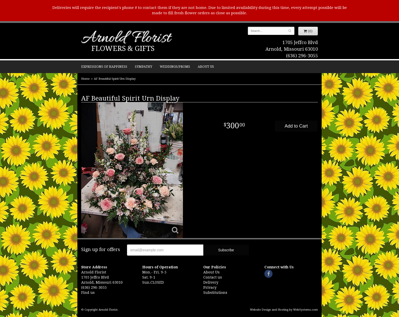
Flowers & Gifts (122, 48)
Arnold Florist (126, 38)
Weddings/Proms (175, 66)
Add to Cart (296, 126)
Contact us (212, 277)
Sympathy (143, 66)
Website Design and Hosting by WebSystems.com (284, 309)
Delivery (210, 282)
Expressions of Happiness (104, 66)
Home (85, 78)
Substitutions (215, 293)
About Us (206, 66)
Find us (88, 293)
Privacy (210, 287)
